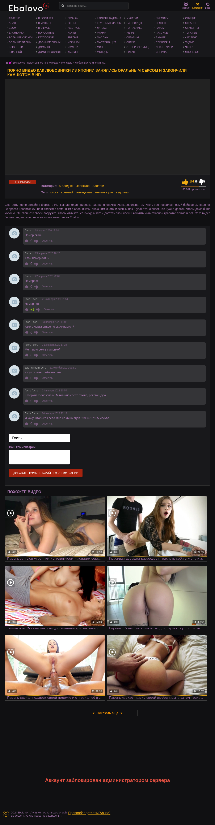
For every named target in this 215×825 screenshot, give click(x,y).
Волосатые (46, 32)
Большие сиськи (21, 37)
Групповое (46, 37)
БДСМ (12, 27)
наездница (84, 192)
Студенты (192, 27)
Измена (73, 47)
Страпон (191, 23)
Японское (192, 52)
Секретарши (164, 47)
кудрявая (122, 192)
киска (54, 192)
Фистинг (191, 37)
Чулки (189, 47)
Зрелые (73, 37)
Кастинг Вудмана (109, 18)
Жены (72, 23)
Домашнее (45, 47)
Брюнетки (16, 47)
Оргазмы (132, 37)
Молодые (103, 52)
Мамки (101, 32)
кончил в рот (104, 192)
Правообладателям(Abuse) (89, 813)
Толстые (191, 32)
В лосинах (45, 18)
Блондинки (17, 32)
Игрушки (74, 42)
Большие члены (20, 42)
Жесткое (74, 27)
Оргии (130, 42)
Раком (160, 27)
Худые (189, 42)
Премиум (162, 18)
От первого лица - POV (140, 47)
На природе (134, 23)
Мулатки (132, 18)
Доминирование (50, 52)
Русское (162, 32)
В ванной (15, 52)
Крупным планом (109, 23)
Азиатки (14, 18)
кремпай (67, 192)
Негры (130, 32)
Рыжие (160, 37)
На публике (134, 27)
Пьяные (161, 23)
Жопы (72, 32)
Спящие (191, 18)
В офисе (44, 27)
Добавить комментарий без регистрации (45, 473)
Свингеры (163, 42)
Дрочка (73, 18)
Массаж (102, 37)
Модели (186, 6)
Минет (101, 47)
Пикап (130, 52)
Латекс (102, 27)
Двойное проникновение (52, 42)
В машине (45, 23)
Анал (12, 23)
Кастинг (73, 52)
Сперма (161, 52)
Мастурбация (106, 42)
